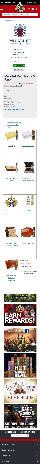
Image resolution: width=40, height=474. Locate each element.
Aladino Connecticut (28, 146)
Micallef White (28, 211)
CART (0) (33, 9)
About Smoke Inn (8, 444)
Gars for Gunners (11, 211)
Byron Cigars (11, 146)
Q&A (8, 127)
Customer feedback (13, 125)
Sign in (29, 2)
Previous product (10, 20)
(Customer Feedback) (16, 86)
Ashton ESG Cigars (28, 243)
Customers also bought (14, 123)
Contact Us (6, 456)
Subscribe (5, 461)
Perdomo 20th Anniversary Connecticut (11, 278)
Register (34, 2)
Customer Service (8, 450)
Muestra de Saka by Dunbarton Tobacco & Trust (11, 245)
